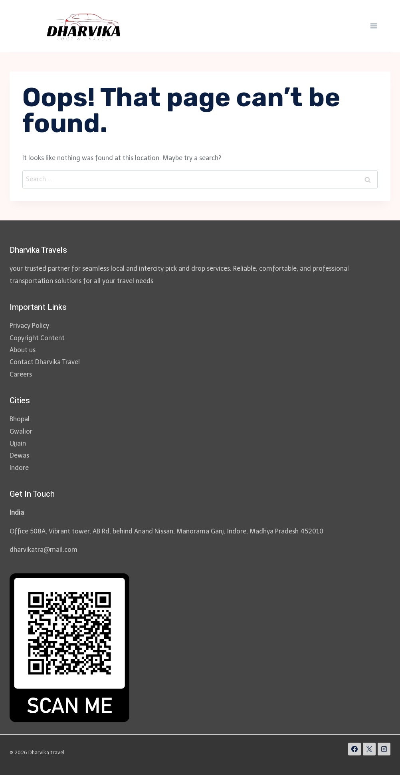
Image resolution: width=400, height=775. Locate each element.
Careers (21, 374)
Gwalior (21, 431)
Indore (19, 468)
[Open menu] (373, 26)
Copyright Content (37, 338)
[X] (369, 749)
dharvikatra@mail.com (43, 549)
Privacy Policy (29, 325)
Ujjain (18, 443)
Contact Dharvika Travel (45, 362)
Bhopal (20, 419)
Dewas (19, 455)
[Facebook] (354, 749)
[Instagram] (384, 749)
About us (23, 350)
